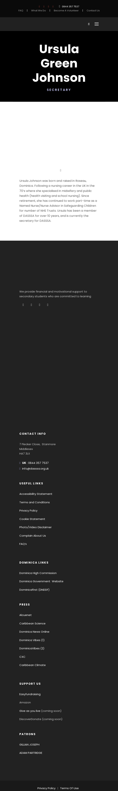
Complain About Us (31, 516)
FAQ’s (23, 524)
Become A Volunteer (66, 10)
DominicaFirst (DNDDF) (33, 570)
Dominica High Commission (36, 553)
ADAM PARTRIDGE (31, 733)
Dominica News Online (33, 612)
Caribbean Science (31, 604)
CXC (22, 637)
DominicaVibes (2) (30, 629)
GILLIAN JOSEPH (30, 725)
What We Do (40, 10)
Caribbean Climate (30, 645)
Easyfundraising (29, 674)
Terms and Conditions (32, 483)
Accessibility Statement (33, 474)
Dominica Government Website (38, 562)
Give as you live (29, 691)
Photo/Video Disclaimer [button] (33, 507)
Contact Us (91, 10)
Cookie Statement (30, 499)
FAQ (23, 10)
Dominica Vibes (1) (31, 620)
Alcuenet (24, 595)
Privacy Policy (28, 491)
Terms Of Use (68, 768)
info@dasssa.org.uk (34, 449)
